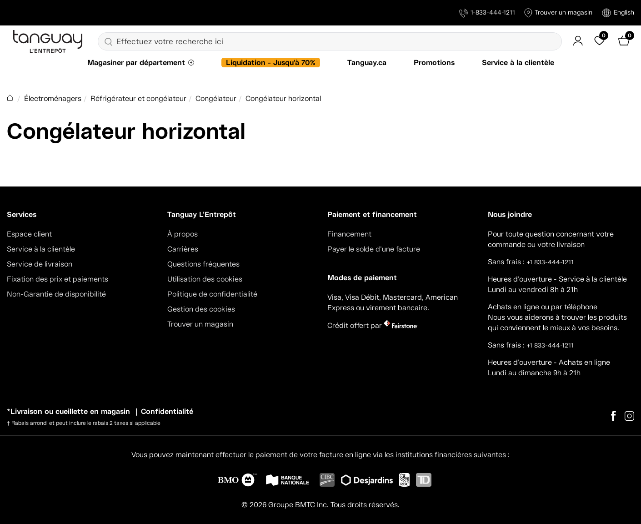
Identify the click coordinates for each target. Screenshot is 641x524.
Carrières (182, 249)
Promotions (434, 62)
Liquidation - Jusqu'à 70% (270, 62)
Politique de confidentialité (212, 294)
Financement (349, 234)
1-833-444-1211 (487, 13)
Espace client (29, 234)
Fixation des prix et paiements (57, 279)
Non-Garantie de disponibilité (56, 294)
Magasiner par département (136, 62)
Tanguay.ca (366, 62)
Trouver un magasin (558, 13)
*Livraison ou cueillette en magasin (68, 411)
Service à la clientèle (518, 62)
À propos (182, 234)
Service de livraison (39, 264)
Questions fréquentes (203, 264)
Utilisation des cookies (204, 279)
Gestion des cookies (201, 309)
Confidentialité (167, 411)
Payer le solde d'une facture (373, 249)
